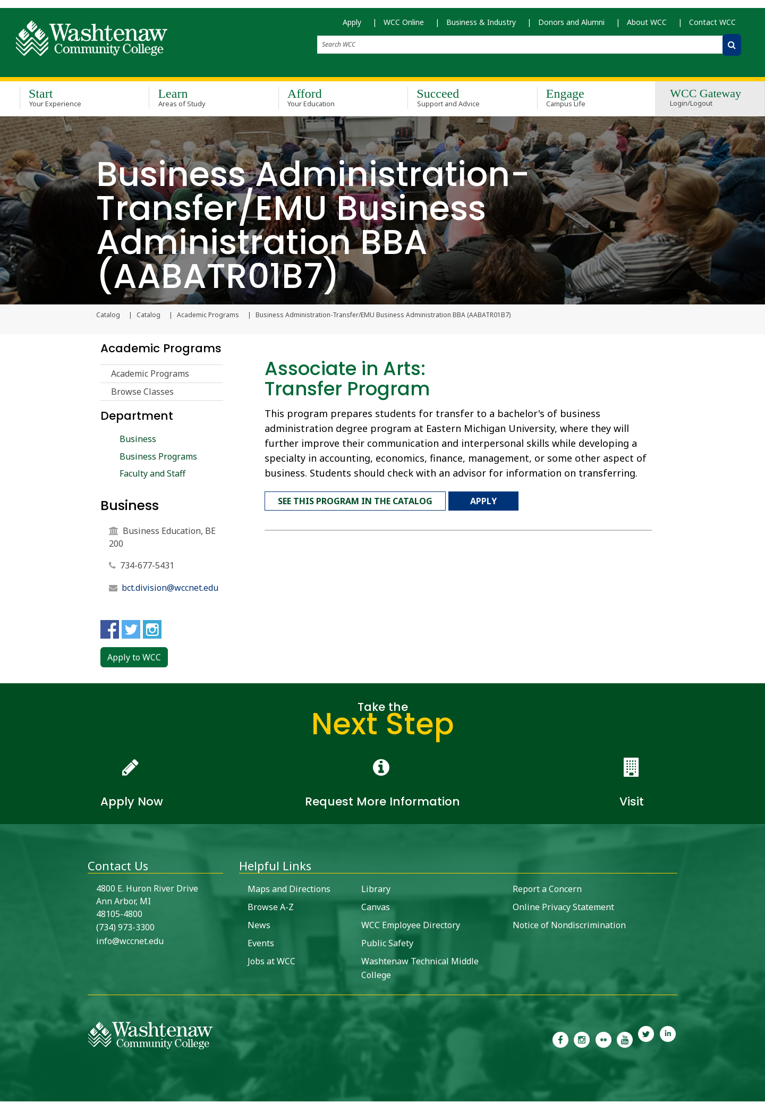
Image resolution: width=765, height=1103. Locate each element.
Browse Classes (142, 393)
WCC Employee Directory (410, 926)
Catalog (148, 316)
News (259, 926)
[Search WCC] (731, 50)
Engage (586, 100)
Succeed (456, 100)
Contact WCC (712, 27)
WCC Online (404, 27)
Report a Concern (547, 890)
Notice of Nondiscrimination (569, 926)
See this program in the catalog (355, 500)
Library (375, 890)
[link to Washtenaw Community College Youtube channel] (624, 1040)
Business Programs (158, 457)
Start (69, 100)
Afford (327, 100)
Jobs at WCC (271, 963)
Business (138, 440)
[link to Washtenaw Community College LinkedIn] (667, 1040)
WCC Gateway (705, 100)
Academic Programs (208, 316)
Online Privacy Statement (563, 908)
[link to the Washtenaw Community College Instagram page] (581, 1040)
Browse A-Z (271, 908)
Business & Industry (481, 27)
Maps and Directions (289, 890)
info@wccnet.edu (130, 942)
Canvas (375, 908)
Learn (198, 100)
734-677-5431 (147, 567)
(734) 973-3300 (125, 929)
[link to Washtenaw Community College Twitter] (646, 1040)
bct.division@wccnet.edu (170, 589)
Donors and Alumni (571, 27)
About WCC (647, 27)
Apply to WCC (134, 659)
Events (261, 945)
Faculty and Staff (152, 475)
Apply (352, 27)
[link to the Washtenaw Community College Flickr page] (603, 1040)
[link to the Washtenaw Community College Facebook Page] (560, 1040)
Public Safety (387, 945)
